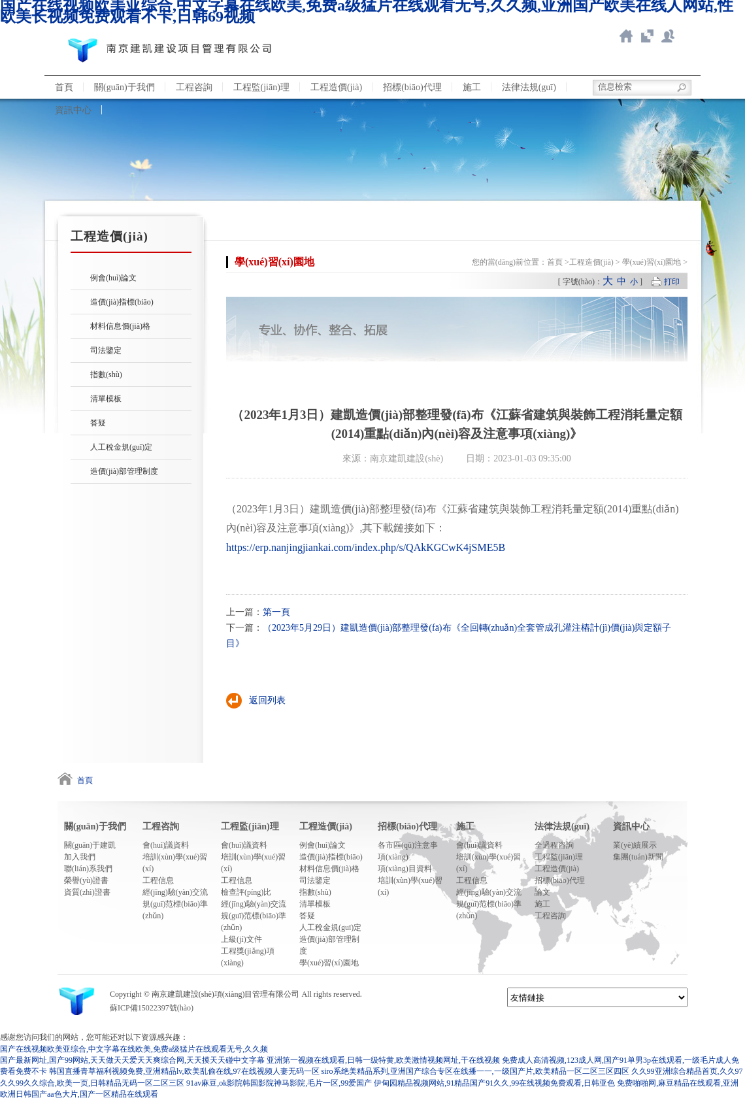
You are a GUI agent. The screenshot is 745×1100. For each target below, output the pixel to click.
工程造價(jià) (336, 87)
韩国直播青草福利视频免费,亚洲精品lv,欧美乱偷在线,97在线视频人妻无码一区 (184, 1071)
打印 (672, 281)
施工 (472, 87)
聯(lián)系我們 (668, 36)
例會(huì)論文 (113, 277)
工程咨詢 (194, 87)
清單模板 (106, 398)
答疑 (98, 422)
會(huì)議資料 (165, 845)
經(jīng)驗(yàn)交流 (175, 892)
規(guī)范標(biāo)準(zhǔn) (175, 909)
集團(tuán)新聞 (638, 856)
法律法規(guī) (529, 87)
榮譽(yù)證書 (86, 880)
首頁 (64, 87)
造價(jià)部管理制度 (124, 471)
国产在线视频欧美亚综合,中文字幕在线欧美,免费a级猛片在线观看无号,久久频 (134, 1049)
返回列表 (267, 700)
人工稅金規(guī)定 (121, 447)
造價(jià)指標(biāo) (122, 302)
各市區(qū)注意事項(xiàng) (408, 851)
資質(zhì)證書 (87, 892)
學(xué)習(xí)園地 (652, 262)
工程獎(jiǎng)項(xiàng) (247, 956)
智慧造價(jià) (647, 36)
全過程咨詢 (554, 845)
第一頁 (276, 612)
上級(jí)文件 (241, 939)
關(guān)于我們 (124, 87)
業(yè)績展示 (635, 845)
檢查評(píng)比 (246, 892)
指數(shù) (106, 374)
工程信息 (158, 880)
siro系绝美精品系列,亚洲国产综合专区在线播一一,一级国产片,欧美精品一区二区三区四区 (475, 1071)
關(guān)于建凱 (90, 845)
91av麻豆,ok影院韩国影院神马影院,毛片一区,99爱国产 (279, 1083)
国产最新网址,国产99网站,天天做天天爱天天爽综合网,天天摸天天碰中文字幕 (132, 1060)
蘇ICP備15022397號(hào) (151, 1007)
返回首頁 (626, 36)
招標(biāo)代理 (412, 87)
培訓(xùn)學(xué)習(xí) (174, 862)
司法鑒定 (106, 350)
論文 (542, 892)
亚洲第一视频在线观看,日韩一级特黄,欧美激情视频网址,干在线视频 (383, 1060)
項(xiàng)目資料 (405, 868)
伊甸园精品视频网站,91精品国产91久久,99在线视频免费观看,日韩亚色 (494, 1083)
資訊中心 (73, 110)
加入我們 (79, 856)
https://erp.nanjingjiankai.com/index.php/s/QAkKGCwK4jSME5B (365, 547)
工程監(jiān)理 (261, 87)
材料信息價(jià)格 (120, 326)
